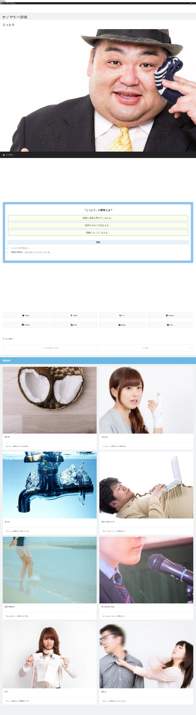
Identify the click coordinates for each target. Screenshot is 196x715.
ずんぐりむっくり (107, 521)
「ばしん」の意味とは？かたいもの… (114, 700)
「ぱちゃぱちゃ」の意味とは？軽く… (17, 615)
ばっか (7, 436)
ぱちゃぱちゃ (10, 606)
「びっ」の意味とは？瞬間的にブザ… (17, 700)
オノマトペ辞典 (14, 17)
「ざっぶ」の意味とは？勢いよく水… (17, 531)
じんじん (104, 436)
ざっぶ (7, 521)
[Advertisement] (84, 179)
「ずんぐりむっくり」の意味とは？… (114, 531)
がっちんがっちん (107, 606)
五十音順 (9, 155)
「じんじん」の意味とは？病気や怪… (114, 446)
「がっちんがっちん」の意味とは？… (114, 615)
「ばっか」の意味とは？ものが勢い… (17, 446)
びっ (6, 691)
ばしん (103, 691)
